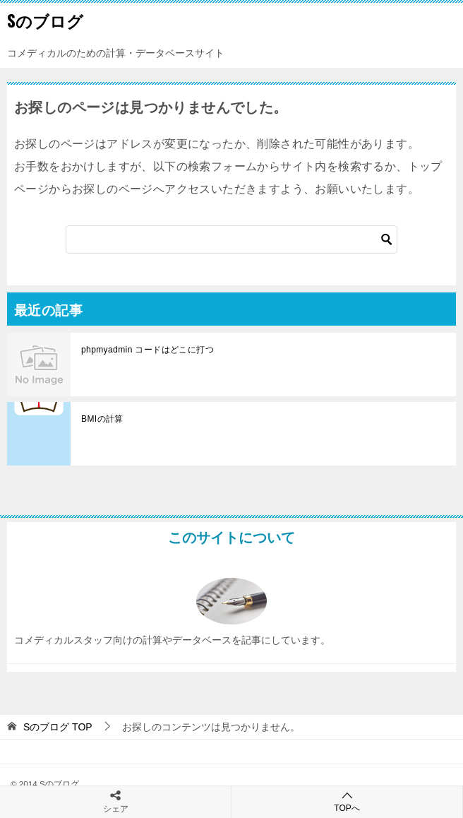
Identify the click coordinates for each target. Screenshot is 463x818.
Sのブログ (45, 20)
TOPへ (347, 801)
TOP (57, 727)
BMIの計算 (102, 419)
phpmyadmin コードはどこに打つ (147, 350)
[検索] (231, 239)
